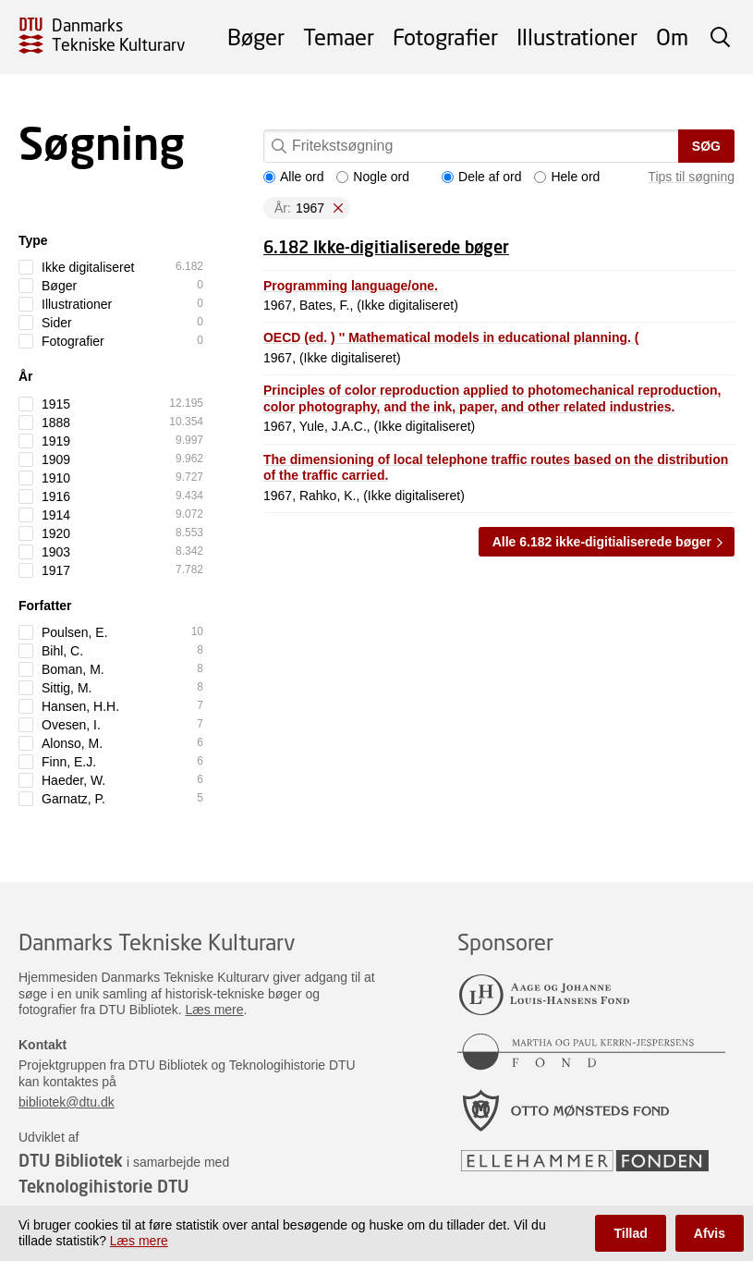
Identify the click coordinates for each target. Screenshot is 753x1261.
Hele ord (567, 176)
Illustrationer (577, 36)
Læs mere (215, 1009)
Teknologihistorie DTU (103, 1186)
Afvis (709, 1233)
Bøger (256, 36)
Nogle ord (372, 176)
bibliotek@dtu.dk (66, 1102)
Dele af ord (481, 176)
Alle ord (293, 176)
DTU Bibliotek (70, 1160)
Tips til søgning (691, 176)
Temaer (338, 36)
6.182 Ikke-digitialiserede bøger (386, 247)
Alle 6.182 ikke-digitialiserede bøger (601, 541)
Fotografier (445, 36)
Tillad (630, 1233)
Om (672, 36)
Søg (706, 146)
